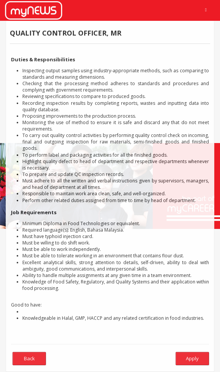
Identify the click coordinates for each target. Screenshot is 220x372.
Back (29, 358)
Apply (192, 358)
